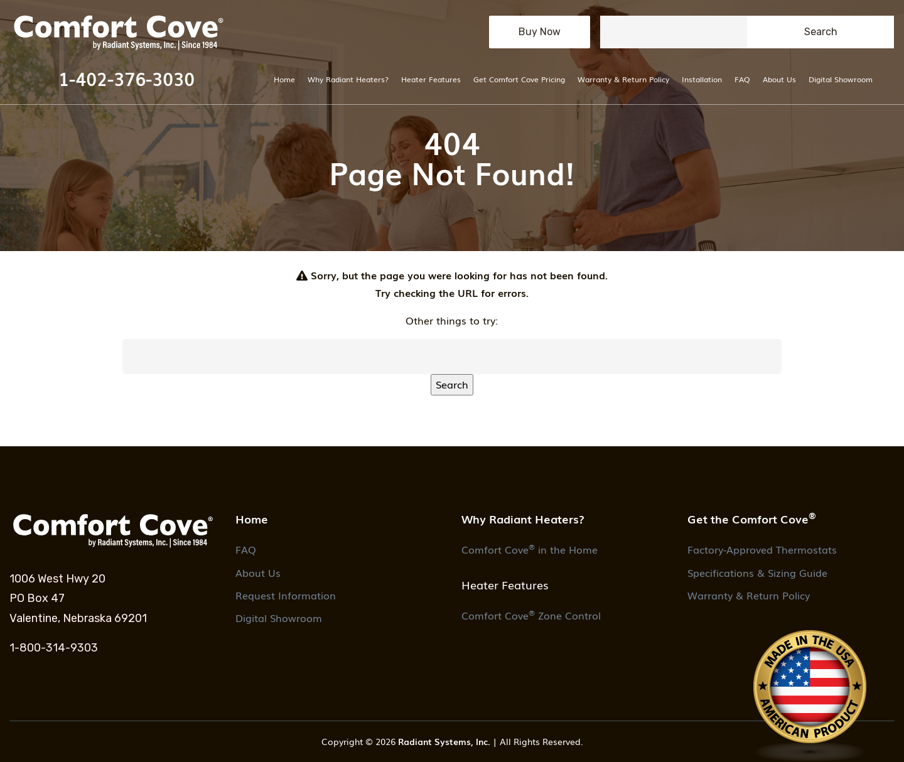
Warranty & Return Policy (623, 79)
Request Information (285, 595)
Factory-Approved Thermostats (762, 549)
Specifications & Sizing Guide (757, 572)
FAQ (742, 79)
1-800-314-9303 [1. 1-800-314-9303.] (53, 648)
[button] (126, 31)
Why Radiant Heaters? (348, 79)
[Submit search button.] (820, 32)
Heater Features (431, 79)
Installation (702, 79)
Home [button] (251, 518)
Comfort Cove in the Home (529, 549)
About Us (779, 79)
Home (284, 79)
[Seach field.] (673, 32)
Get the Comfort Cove (751, 518)
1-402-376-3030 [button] (126, 78)
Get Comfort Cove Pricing (519, 79)
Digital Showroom (841, 79)
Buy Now (540, 32)
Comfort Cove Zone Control (531, 615)
